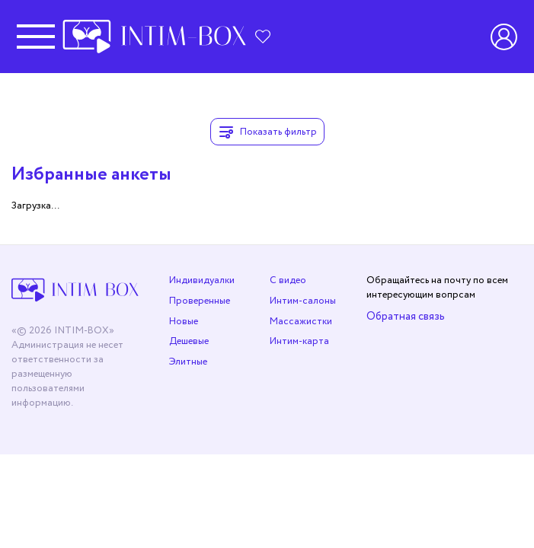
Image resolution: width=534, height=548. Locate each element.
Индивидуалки (202, 280)
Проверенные (199, 301)
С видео (288, 280)
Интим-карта (299, 341)
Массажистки (301, 321)
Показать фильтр (267, 132)
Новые (183, 321)
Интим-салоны (303, 301)
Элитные (188, 362)
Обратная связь (405, 316)
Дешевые (189, 341)
